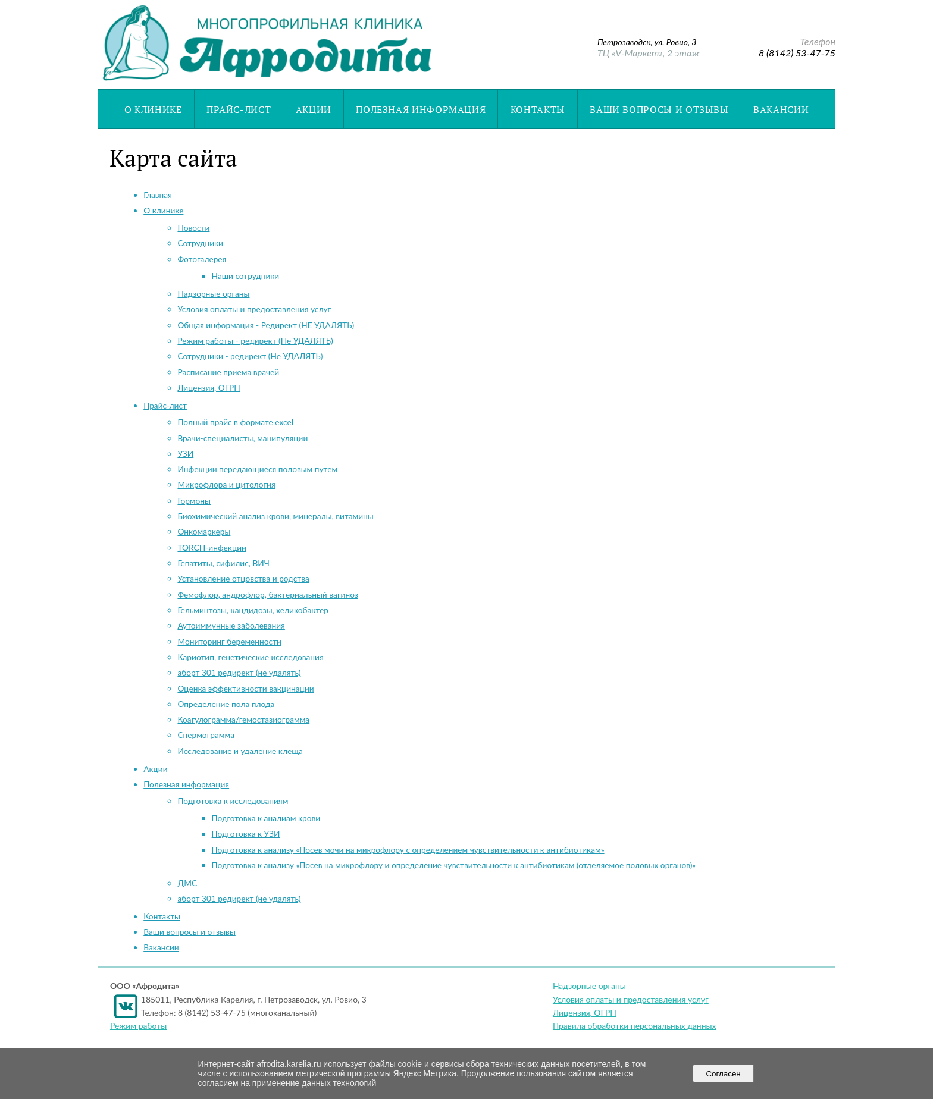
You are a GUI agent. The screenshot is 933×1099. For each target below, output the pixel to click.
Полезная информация (421, 109)
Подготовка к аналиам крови (266, 818)
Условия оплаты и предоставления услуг (254, 309)
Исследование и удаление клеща (239, 751)
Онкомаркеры (203, 531)
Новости (193, 227)
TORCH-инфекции (211, 547)
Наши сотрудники (246, 276)
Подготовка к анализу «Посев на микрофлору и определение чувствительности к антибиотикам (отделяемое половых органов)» (454, 865)
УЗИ (185, 453)
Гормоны (194, 500)
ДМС (187, 883)
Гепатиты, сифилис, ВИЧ (223, 563)
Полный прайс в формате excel (235, 422)
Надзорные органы (213, 293)
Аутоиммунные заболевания (230, 625)
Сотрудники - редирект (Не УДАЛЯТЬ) (250, 356)
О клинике (153, 109)
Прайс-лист (238, 109)
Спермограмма (205, 735)
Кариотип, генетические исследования (250, 657)
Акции (313, 109)
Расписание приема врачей (228, 372)
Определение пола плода (225, 704)
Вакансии (781, 109)
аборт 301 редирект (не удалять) (238, 672)
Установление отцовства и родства (243, 578)
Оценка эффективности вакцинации (245, 688)
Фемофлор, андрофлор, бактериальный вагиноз (267, 594)
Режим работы (138, 1025)
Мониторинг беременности (229, 641)
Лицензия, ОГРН (208, 387)
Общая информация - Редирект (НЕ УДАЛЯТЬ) (265, 325)
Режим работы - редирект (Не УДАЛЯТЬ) (255, 340)
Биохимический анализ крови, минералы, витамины (275, 516)
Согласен (723, 1073)
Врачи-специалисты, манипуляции (242, 438)
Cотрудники (200, 243)
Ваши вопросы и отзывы (659, 109)
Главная (157, 195)
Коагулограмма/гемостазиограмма (243, 719)
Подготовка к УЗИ (246, 833)
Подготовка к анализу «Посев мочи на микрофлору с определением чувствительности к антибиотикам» (408, 849)
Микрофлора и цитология (226, 484)
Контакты (538, 109)
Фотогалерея (201, 259)
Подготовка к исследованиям (232, 801)
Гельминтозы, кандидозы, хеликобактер (252, 610)
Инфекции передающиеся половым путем (257, 469)
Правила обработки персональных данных (634, 1025)
